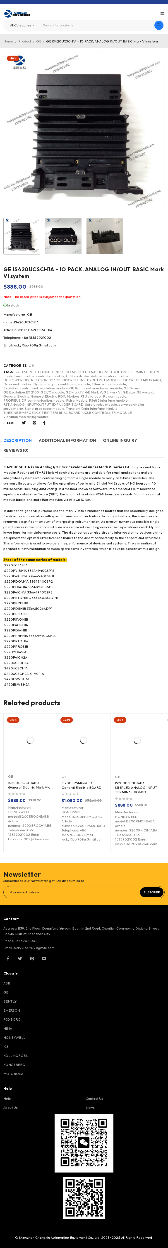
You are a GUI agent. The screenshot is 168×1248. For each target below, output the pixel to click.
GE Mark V (93, 392)
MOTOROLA (13, 1073)
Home (8, 41)
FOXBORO (12, 1019)
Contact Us (94, 1098)
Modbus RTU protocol (84, 396)
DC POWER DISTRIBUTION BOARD (32, 380)
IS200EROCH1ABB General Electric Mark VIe (29, 785)
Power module (114, 396)
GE (38, 41)
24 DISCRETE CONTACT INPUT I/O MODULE (51, 372)
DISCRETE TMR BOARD (142, 380)
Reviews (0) (16, 450)
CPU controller (78, 376)
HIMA (7, 1028)
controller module (50, 376)
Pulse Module (77, 400)
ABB (6, 983)
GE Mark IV (75, 392)
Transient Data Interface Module (92, 409)
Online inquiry (120, 440)
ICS (6, 1046)
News (90, 1107)
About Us (10, 1107)
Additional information (67, 440)
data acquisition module (109, 376)
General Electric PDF (48, 396)
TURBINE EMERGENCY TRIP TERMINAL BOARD (42, 413)
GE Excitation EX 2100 (21, 392)
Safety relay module (101, 405)
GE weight (145, 392)
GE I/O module (52, 392)
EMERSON (11, 1010)
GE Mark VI (112, 392)
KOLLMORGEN (15, 1055)
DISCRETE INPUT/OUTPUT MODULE (92, 380)
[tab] (17, 441)
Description (17, 440)
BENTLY (10, 1001)
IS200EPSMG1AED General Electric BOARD (82, 785)
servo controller (131, 405)
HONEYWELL (14, 1037)
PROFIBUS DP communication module (34, 400)
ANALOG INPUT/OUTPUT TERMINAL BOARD (125, 372)
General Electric (16, 396)
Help (7, 1098)
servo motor (13, 409)
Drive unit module (17, 384)
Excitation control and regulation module (35, 388)
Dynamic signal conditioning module (61, 384)
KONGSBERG (14, 1064)
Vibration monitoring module (26, 417)
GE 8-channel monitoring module (95, 388)
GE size (129, 392)
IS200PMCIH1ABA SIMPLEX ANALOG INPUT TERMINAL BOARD (136, 787)
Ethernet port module (109, 384)
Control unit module (19, 376)
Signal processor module (44, 409)
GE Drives (132, 388)
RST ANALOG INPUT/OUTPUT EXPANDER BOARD (43, 405)
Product (24, 41)
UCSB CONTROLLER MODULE (107, 413)
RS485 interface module (108, 400)
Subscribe (152, 892)
